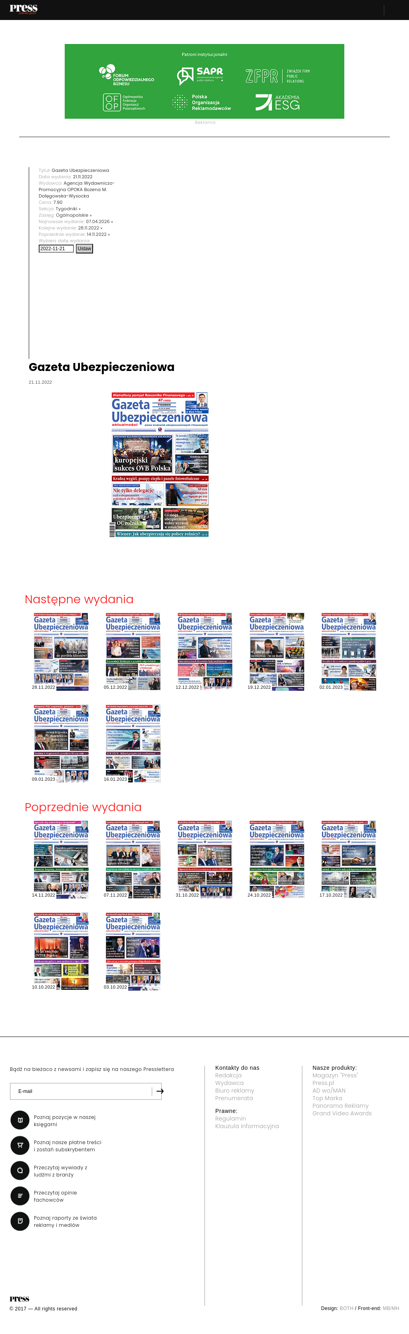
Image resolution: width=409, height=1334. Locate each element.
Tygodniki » (68, 208)
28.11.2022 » (90, 228)
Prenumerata (234, 1098)
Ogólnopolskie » (74, 215)
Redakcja (228, 1075)
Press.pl (323, 1083)
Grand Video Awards (342, 1113)
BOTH (347, 1308)
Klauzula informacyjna (247, 1126)
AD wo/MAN (329, 1091)
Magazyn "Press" (336, 1075)
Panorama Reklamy (341, 1106)
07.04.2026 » (99, 221)
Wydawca (229, 1083)
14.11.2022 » (98, 234)
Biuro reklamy (234, 1091)
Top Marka (328, 1098)
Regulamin (230, 1119)
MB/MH (391, 1308)
